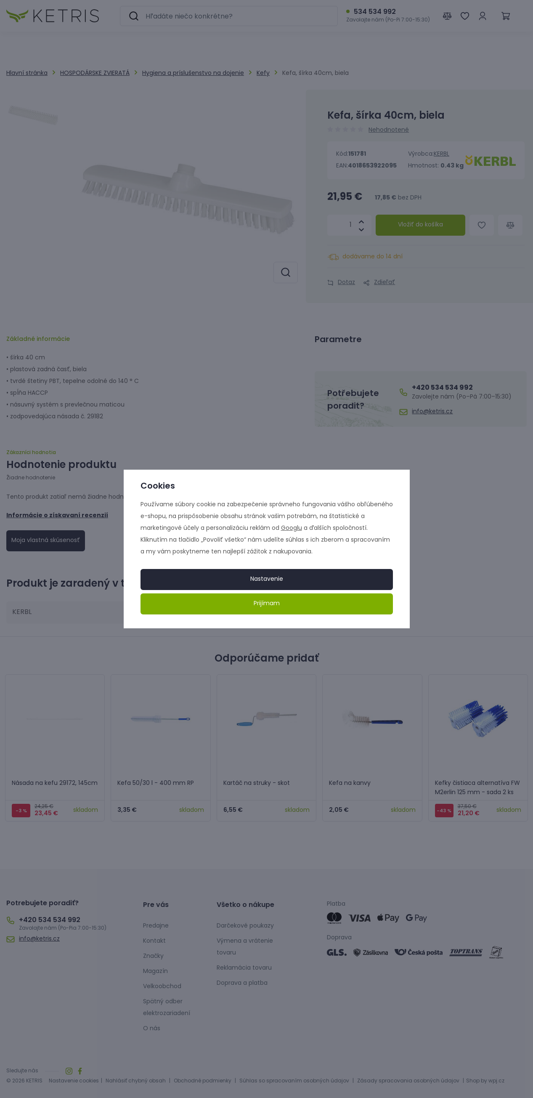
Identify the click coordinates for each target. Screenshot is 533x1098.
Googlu (291, 528)
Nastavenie (266, 579)
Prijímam (267, 604)
